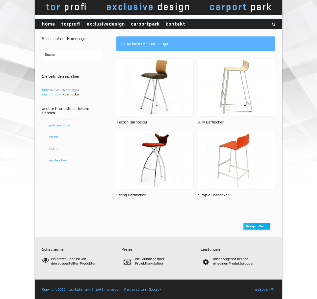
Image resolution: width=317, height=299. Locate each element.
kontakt (175, 24)
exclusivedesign (106, 24)
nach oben (264, 289)
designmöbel (52, 94)
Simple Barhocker (213, 195)
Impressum (113, 289)
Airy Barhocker (211, 122)
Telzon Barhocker (131, 122)
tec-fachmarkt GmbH (84, 289)
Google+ (155, 289)
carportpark (145, 24)
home (48, 24)
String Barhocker (131, 195)
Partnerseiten (135, 289)
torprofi (71, 24)
